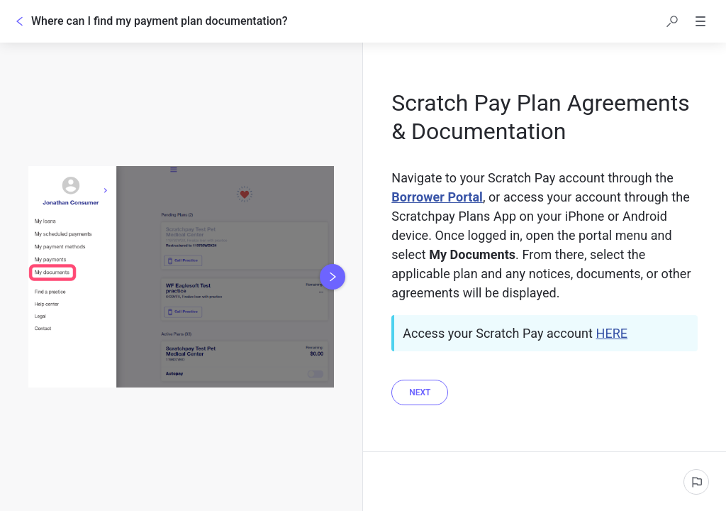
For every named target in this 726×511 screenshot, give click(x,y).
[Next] (419, 392)
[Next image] (332, 277)
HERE (612, 333)
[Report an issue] (696, 482)
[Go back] (19, 21)
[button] (672, 21)
